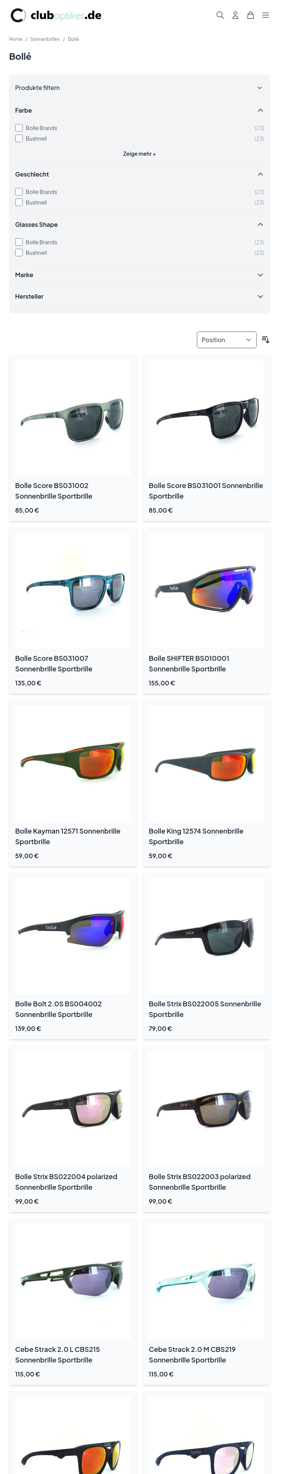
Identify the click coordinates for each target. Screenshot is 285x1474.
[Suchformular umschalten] (220, 15)
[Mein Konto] (235, 15)
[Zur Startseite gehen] (56, 15)
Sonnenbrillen (45, 39)
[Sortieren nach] (227, 340)
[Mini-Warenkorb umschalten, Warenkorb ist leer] (250, 15)
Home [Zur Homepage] (15, 39)
